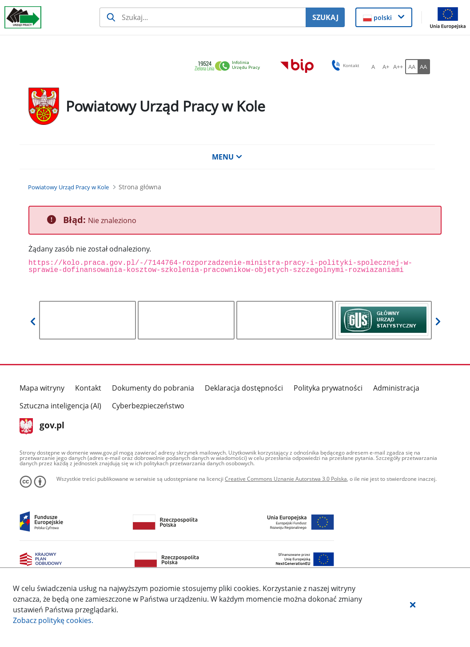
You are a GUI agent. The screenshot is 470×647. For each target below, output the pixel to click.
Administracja (396, 388)
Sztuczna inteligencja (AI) (60, 406)
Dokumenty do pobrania (153, 388)
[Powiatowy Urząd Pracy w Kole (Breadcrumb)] (68, 187)
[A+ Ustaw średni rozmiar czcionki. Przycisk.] (385, 66)
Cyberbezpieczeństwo (148, 406)
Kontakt (88, 388)
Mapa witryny (42, 388)
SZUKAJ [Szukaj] (325, 17)
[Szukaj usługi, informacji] (203, 17)
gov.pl (42, 426)
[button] (413, 604)
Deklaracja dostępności (244, 388)
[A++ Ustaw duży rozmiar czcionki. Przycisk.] (398, 66)
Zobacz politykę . (53, 620)
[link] (229, 66)
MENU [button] (227, 157)
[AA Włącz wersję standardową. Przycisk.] (411, 66)
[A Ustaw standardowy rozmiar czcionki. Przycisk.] (373, 66)
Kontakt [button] (344, 65)
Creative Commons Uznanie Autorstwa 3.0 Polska (286, 479)
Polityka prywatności (328, 388)
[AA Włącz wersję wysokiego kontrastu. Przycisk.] (424, 66)
